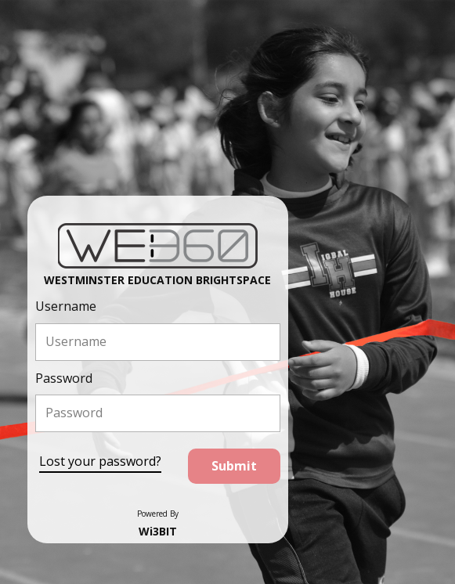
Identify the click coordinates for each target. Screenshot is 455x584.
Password (63, 378)
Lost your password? (100, 461)
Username (65, 306)
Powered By (158, 513)
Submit (234, 465)
